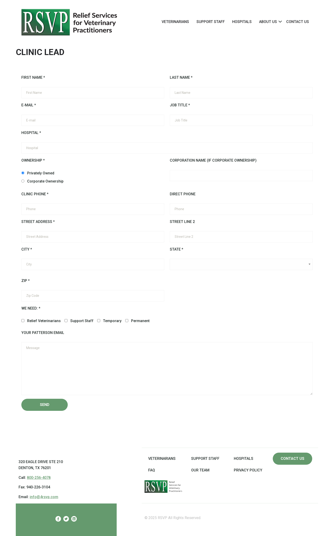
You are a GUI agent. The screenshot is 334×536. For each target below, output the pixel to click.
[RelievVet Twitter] (66, 519)
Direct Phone (183, 194)
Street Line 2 (182, 221)
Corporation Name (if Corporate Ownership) (213, 160)
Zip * (25, 280)
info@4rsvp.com (44, 497)
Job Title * (180, 105)
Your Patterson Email (42, 332)
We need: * (30, 308)
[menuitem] (175, 21)
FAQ (151, 470)
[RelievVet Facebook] (58, 519)
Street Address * (38, 221)
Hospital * (31, 133)
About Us (268, 22)
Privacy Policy (248, 470)
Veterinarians (175, 22)
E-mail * (28, 105)
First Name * (33, 77)
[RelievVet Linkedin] (74, 519)
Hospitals (242, 22)
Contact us (292, 458)
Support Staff (210, 22)
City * (26, 249)
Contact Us (297, 22)
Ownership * (33, 160)
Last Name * (181, 77)
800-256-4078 (39, 477)
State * (176, 249)
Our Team (200, 470)
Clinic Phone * (34, 194)
